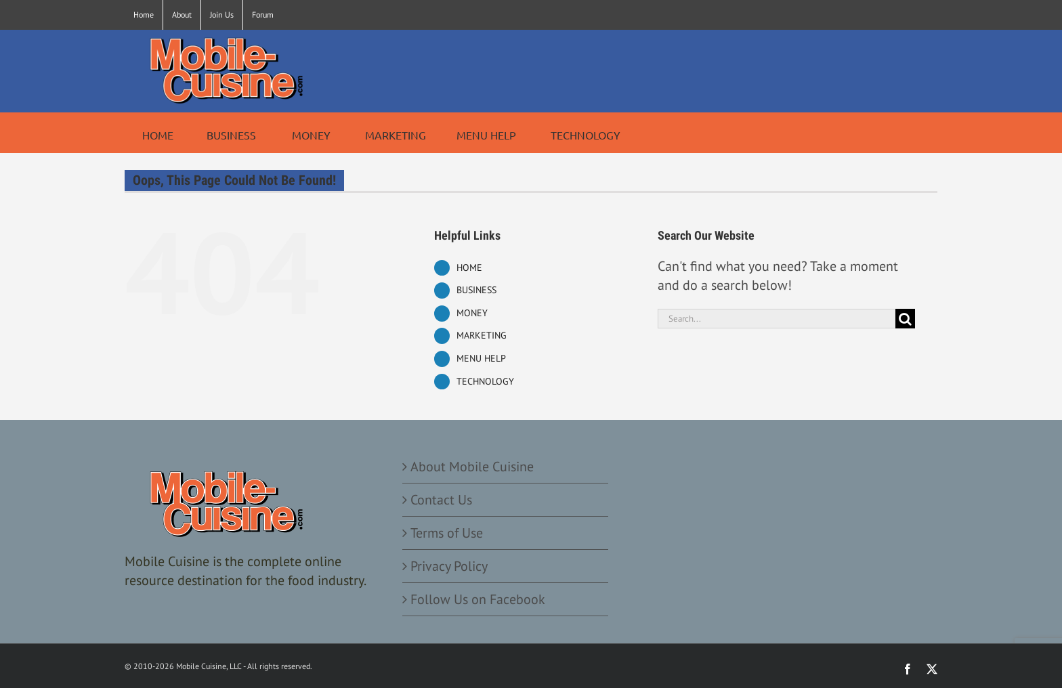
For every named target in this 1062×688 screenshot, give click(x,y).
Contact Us (441, 500)
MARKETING (481, 335)
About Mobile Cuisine (472, 466)
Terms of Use (446, 533)
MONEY (472, 313)
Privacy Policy (449, 566)
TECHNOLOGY (485, 381)
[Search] (905, 318)
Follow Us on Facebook (477, 599)
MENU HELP (481, 358)
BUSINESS (476, 290)
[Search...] (776, 318)
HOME (469, 267)
